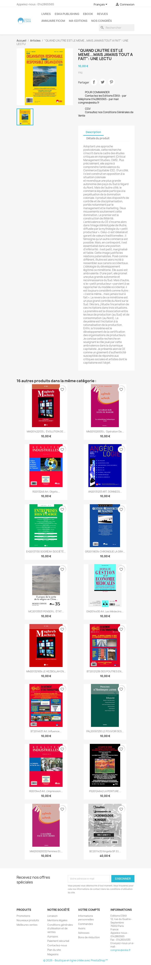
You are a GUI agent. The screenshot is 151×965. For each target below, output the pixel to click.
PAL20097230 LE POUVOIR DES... (105, 731)
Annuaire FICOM (53, 21)
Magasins (52, 954)
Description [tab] (93, 132)
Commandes (85, 924)
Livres (46, 14)
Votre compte (89, 910)
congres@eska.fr (120, 950)
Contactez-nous (57, 945)
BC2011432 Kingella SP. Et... (105, 851)
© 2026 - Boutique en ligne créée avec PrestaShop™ (75, 960)
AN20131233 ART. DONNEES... (105, 491)
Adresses (83, 932)
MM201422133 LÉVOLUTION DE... (46, 431)
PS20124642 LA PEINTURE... (105, 791)
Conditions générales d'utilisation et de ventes (60, 928)
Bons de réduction (89, 937)
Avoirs (81, 928)
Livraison (52, 915)
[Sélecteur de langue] (101, 5)
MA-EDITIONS (78, 21)
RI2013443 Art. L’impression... (46, 791)
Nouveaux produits (28, 920)
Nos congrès (101, 21)
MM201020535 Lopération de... (105, 431)
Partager (93, 82)
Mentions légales (57, 920)
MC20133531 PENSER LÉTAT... (46, 611)
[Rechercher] (116, 27)
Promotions (23, 915)
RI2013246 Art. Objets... (46, 491)
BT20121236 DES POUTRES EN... (105, 671)
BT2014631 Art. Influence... (46, 731)
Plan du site (54, 949)
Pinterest (111, 82)
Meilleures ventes (27, 924)
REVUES (102, 14)
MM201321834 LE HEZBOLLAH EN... (46, 671)
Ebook (88, 14)
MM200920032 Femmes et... (46, 851)
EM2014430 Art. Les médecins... (105, 611)
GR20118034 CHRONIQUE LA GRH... (105, 551)
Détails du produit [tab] (98, 138)
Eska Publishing (67, 14)
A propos (52, 936)
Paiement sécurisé (58, 941)
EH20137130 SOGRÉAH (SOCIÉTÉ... (46, 551)
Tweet (102, 82)
